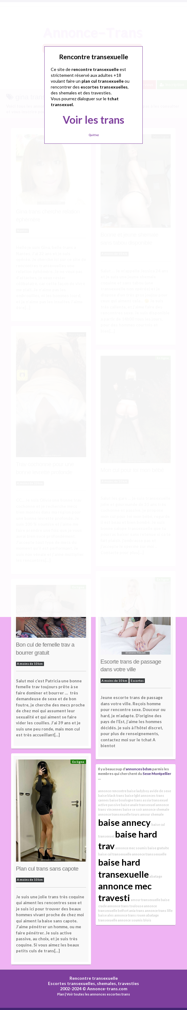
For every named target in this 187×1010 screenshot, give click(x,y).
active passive (109, 805)
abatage (155, 876)
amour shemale (152, 814)
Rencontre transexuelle (94, 978)
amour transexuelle (145, 900)
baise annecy (124, 822)
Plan (60, 994)
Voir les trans (93, 119)
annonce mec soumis (131, 848)
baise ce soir (132, 809)
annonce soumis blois (134, 920)
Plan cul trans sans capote (47, 868)
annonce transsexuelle (149, 854)
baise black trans (111, 795)
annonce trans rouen (129, 915)
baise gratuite (158, 848)
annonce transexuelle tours (119, 814)
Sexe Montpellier (157, 773)
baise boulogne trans (125, 800)
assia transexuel (155, 800)
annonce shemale (156, 809)
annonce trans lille (159, 911)
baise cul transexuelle (114, 854)
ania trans (136, 911)
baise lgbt (132, 795)
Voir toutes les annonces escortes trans (98, 994)
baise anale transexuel (138, 805)
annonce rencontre (112, 791)
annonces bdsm (139, 769)
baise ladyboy (138, 791)
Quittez (94, 135)
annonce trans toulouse (125, 906)
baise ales (106, 915)
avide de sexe (160, 791)
